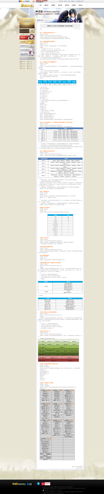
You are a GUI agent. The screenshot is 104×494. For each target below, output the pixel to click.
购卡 (66, 1)
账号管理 (74, 5)
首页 (40, 5)
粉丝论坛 (80, 5)
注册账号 (61, 1)
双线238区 (30, 68)
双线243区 (23, 63)
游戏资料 (53, 5)
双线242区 (30, 63)
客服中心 (74, 1)
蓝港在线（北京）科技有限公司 (48, 491)
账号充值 (67, 5)
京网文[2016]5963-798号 (62, 488)
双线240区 (30, 66)
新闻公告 (46, 5)
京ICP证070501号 (70, 488)
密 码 (21, 32)
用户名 (21, 30)
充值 (69, 1)
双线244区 (30, 61)
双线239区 (23, 68)
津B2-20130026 (59, 490)
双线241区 (23, 66)
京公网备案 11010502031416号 (50, 490)
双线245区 (23, 61)
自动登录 (22, 34)
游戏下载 (60, 5)
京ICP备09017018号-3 (53, 488)
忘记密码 (26, 34)
